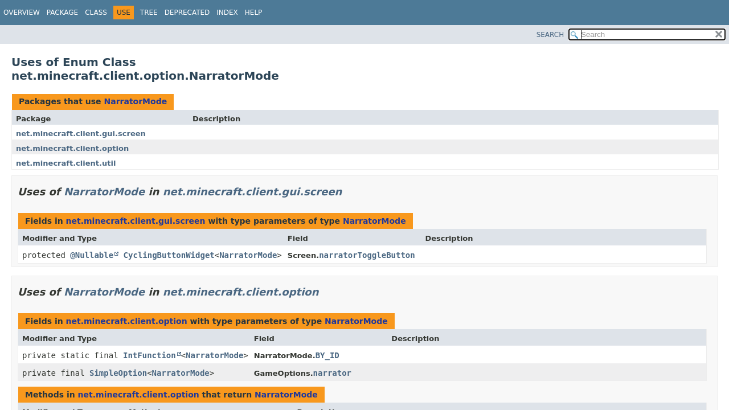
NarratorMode (135, 101)
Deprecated (187, 13)
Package (62, 13)
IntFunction (149, 355)
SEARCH (550, 35)
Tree (149, 13)
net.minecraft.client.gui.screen (81, 133)
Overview (21, 13)
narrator (332, 373)
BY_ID (327, 355)
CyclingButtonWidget (169, 255)
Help (254, 13)
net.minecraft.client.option (72, 148)
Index (227, 13)
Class (96, 13)
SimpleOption (118, 373)
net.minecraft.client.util (66, 163)
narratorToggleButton (367, 255)
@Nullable (91, 255)
